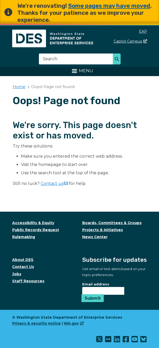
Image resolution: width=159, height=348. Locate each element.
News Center (95, 237)
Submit (93, 298)
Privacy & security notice (36, 323)
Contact (54, 183)
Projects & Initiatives (102, 230)
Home (19, 86)
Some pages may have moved (109, 5)
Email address (95, 284)
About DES (22, 260)
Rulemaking (23, 237)
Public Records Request (35, 230)
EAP (143, 31)
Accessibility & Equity (33, 223)
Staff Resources (28, 281)
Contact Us (23, 267)
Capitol (130, 41)
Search (118, 59)
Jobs (16, 274)
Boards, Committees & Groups (112, 223)
